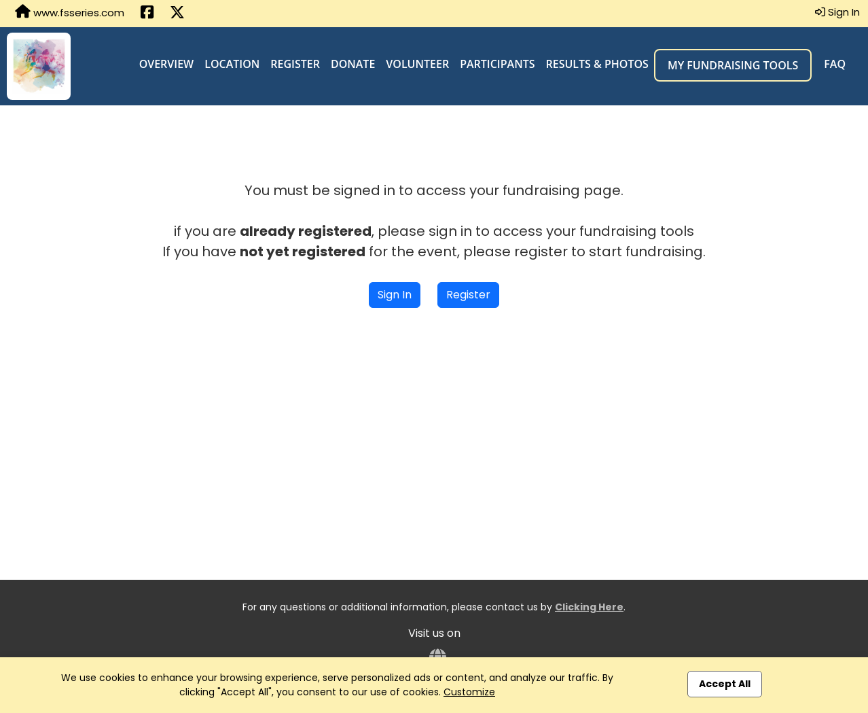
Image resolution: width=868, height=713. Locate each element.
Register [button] (468, 294)
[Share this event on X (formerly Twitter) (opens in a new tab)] (177, 13)
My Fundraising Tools (733, 65)
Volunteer (417, 63)
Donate (353, 63)
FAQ (835, 63)
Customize (469, 692)
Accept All (725, 684)
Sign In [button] (837, 12)
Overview (166, 63)
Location (231, 63)
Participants (497, 63)
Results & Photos (597, 63)
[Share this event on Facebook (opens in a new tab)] (147, 13)
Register (295, 63)
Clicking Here (589, 607)
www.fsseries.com (69, 12)
